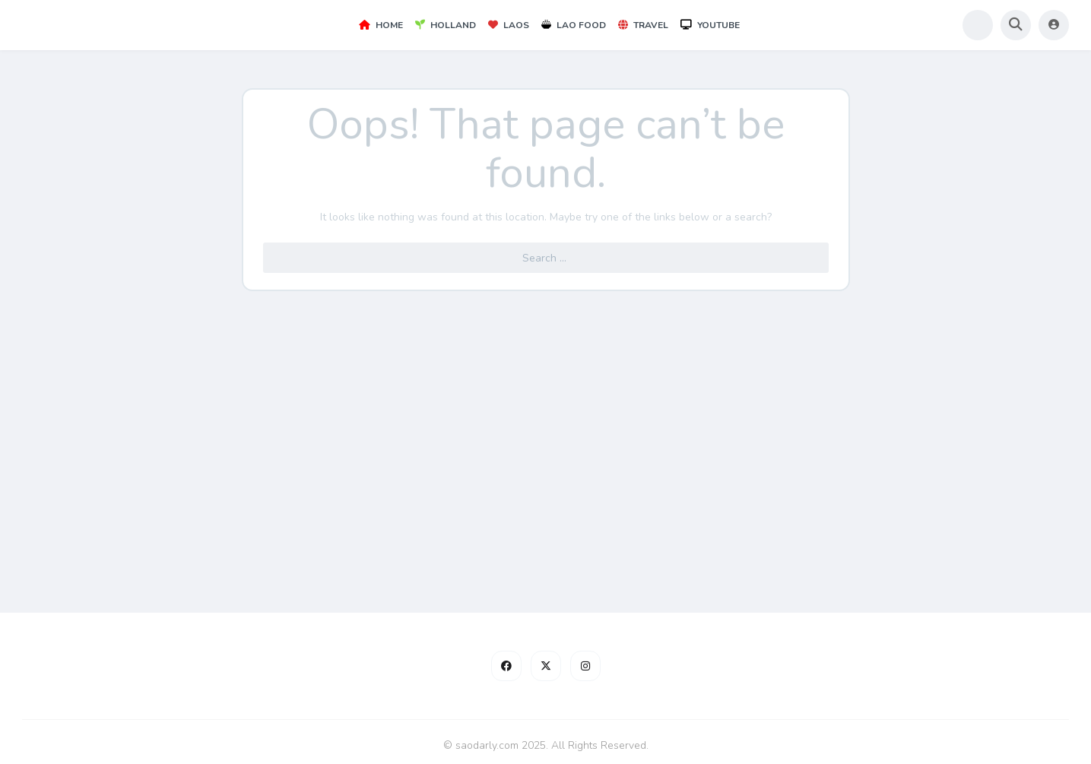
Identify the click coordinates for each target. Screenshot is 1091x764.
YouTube (710, 25)
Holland (445, 25)
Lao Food (573, 25)
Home (381, 25)
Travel (643, 25)
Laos (508, 25)
